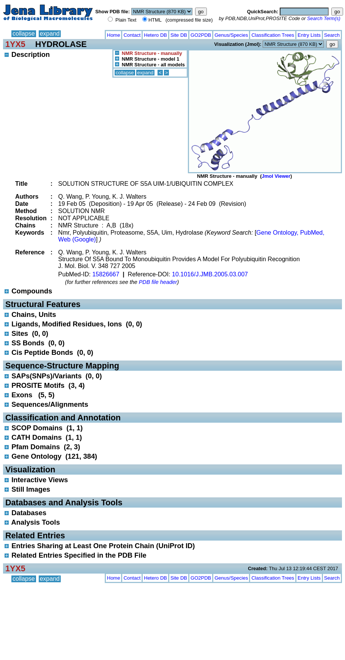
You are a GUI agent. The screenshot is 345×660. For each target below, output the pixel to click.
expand (50, 33)
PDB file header (158, 282)
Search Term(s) (323, 18)
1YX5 (15, 44)
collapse (24, 33)
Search (332, 35)
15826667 (105, 274)
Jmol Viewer (276, 176)
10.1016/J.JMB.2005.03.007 (210, 274)
